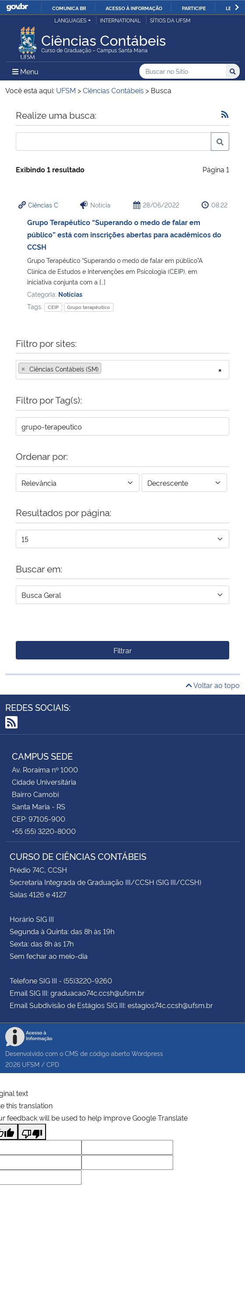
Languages (70, 20)
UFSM (30, 1064)
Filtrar (123, 650)
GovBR (17, 7)
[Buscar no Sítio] (182, 71)
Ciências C (43, 204)
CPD (52, 1064)
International (120, 20)
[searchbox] (106, 369)
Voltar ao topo (213, 685)
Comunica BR (69, 7)
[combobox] (122, 369)
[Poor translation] (32, 1132)
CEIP (53, 307)
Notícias (70, 294)
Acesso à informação (134, 7)
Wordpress (147, 1053)
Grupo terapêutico (88, 307)
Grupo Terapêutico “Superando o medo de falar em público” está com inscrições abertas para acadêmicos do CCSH (124, 234)
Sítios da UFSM (170, 20)
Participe (194, 7)
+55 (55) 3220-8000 (44, 831)
